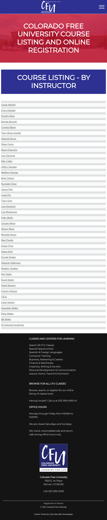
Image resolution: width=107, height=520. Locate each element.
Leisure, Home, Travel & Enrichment (49, 373)
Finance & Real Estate (41, 363)
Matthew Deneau (9, 172)
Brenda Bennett (9, 122)
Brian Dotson (7, 178)
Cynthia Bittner (8, 127)
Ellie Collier (6, 161)
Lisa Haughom (8, 206)
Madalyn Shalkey (9, 268)
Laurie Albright (8, 105)
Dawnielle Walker (9, 308)
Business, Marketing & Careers (46, 359)
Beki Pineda (7, 240)
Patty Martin (7, 218)
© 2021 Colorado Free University (54, 507)
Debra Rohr (7, 252)
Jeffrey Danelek (9, 167)
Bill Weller (6, 319)
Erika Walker (7, 314)
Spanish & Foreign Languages (45, 352)
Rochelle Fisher (9, 184)
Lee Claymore (8, 156)
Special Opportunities (41, 349)
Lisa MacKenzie (9, 212)
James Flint (7, 189)
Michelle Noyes (8, 235)
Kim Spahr (6, 274)
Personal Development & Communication (52, 370)
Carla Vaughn (8, 302)
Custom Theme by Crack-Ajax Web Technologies (53, 514)
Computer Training (39, 356)
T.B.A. (4, 297)
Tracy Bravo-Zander (11, 133)
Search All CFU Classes (41, 345)
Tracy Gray (6, 201)
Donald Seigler (8, 257)
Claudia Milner (8, 223)
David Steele (7, 280)
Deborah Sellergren (11, 263)
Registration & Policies (53, 503)
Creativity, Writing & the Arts (45, 366)
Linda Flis (6, 195)
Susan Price (7, 246)
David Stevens (8, 285)
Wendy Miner (7, 229)
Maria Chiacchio (9, 150)
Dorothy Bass (8, 116)
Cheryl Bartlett (8, 110)
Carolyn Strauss (9, 291)
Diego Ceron (7, 144)
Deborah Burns (8, 139)
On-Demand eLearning (12, 325)
